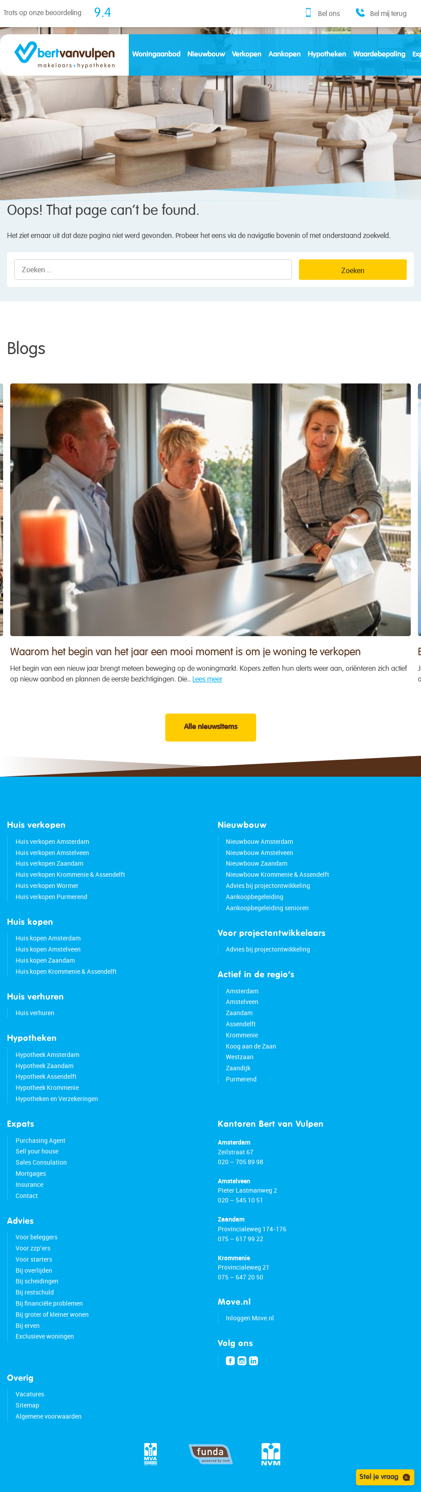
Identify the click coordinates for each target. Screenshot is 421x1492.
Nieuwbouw (206, 54)
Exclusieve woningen (45, 1336)
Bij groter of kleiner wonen (52, 1314)
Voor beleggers (36, 1237)
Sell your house (37, 1151)
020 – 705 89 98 (240, 1161)
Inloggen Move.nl (250, 1318)
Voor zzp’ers (33, 1248)
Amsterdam (242, 991)
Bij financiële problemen (49, 1303)
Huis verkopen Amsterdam (52, 841)
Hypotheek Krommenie (47, 1087)
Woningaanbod (156, 54)
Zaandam (239, 1012)
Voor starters (34, 1259)
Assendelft (241, 1024)
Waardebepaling (379, 54)
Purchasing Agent (40, 1140)
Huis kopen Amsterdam (48, 938)
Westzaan (239, 1056)
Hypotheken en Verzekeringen (57, 1098)
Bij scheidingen (37, 1281)
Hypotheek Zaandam (45, 1065)
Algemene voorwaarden (49, 1416)
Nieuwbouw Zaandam (256, 863)
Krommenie (242, 1035)
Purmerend (241, 1079)
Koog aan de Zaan (251, 1046)
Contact (27, 1195)
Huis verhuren (35, 1012)
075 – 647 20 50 (240, 1277)
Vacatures (30, 1394)
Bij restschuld (35, 1292)
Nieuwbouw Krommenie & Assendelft (277, 874)
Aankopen (285, 54)
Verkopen (247, 54)
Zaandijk (238, 1068)
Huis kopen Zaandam (45, 960)
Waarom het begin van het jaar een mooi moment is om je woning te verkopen (185, 667)
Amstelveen (242, 1001)
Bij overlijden (34, 1270)
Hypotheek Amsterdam (47, 1054)
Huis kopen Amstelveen (48, 949)
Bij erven (28, 1325)
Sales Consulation (41, 1162)
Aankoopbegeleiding (254, 896)
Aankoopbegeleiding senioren (267, 907)
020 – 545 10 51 (240, 1200)
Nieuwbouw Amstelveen (259, 852)
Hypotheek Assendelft (46, 1076)
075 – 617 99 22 (240, 1238)
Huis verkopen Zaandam (49, 863)
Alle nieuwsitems (210, 727)
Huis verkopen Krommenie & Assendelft (70, 874)
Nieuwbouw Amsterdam (259, 841)
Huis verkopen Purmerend (51, 896)
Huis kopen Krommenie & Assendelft (66, 971)
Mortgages (31, 1173)
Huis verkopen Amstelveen (52, 852)
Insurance (29, 1184)
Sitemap (27, 1405)
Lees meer (207, 695)
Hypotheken (327, 54)
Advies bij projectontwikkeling (268, 885)
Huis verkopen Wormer (47, 885)
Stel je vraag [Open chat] (385, 1477)
